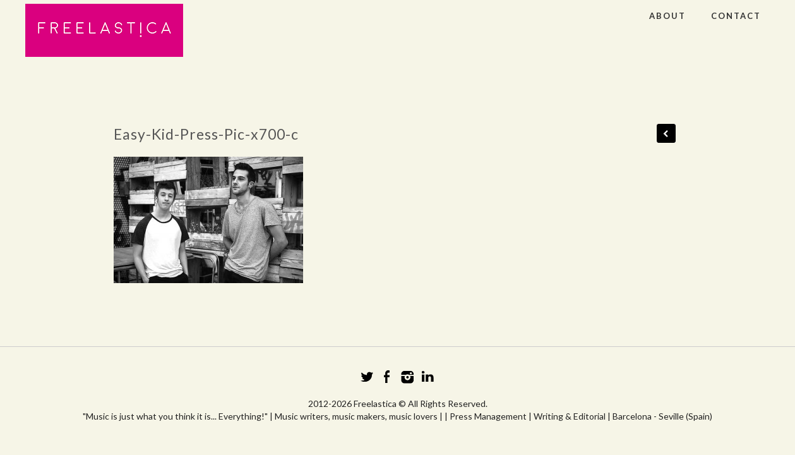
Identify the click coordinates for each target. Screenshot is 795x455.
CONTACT (736, 16)
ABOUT (667, 16)
